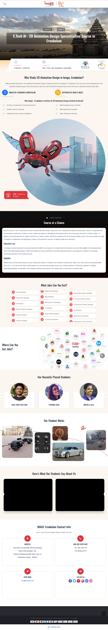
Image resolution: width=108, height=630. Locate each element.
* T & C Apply (74, 618)
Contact (47, 29)
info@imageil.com (27, 581)
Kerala (61, 29)
